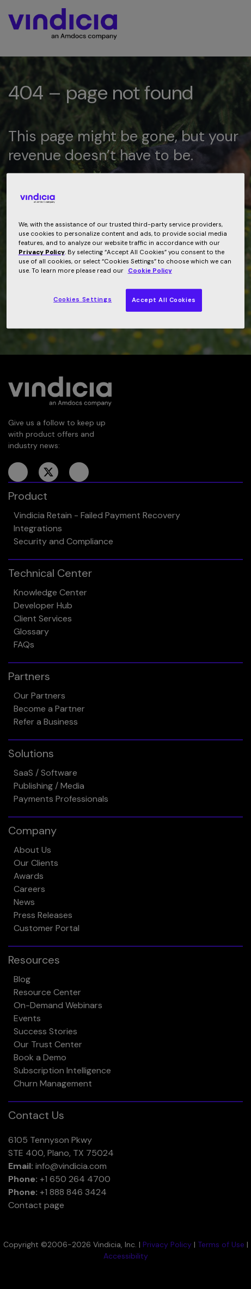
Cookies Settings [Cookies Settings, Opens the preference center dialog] (82, 299)
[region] (126, 251)
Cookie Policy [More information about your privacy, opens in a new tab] (150, 271)
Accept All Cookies (164, 300)
